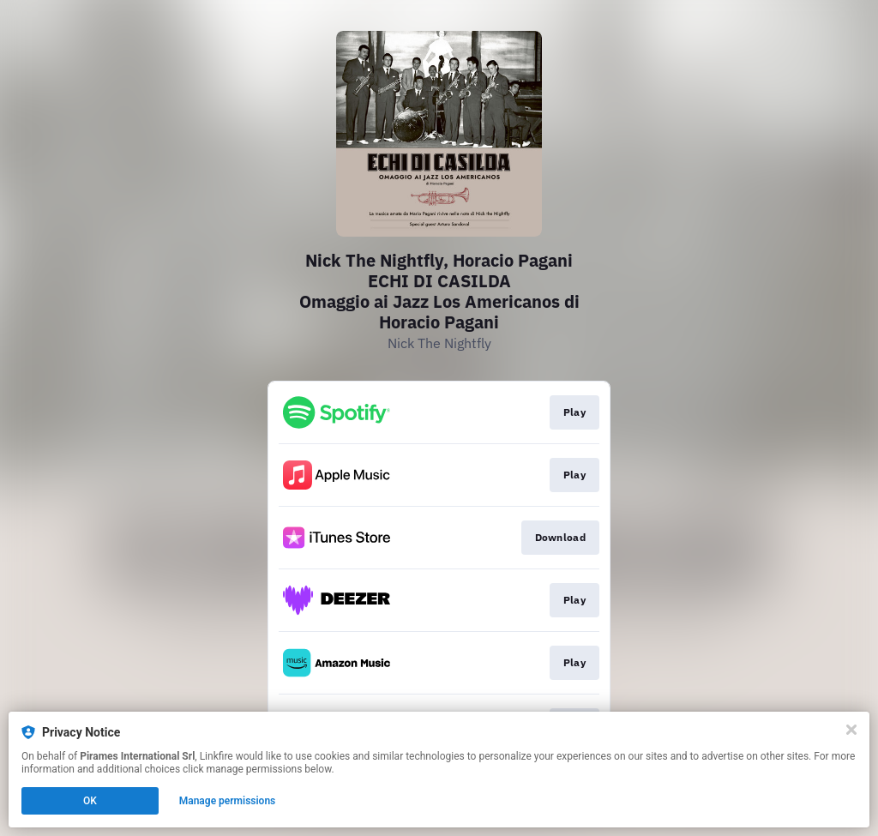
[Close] (851, 729)
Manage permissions (227, 801)
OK (90, 801)
